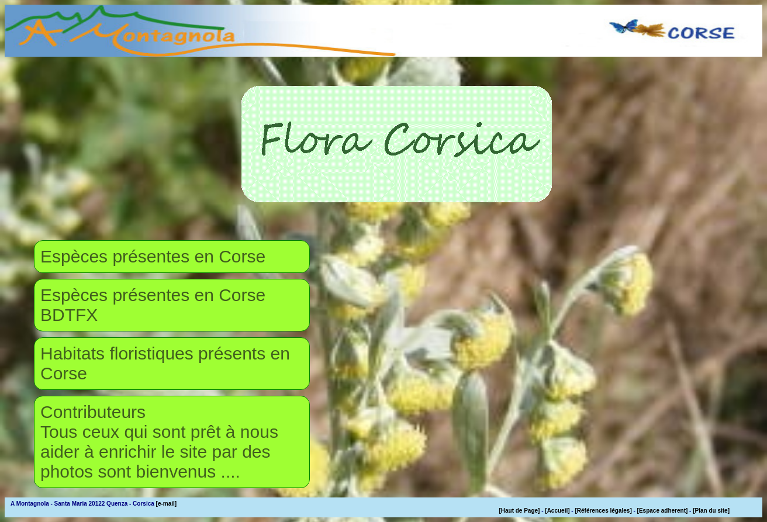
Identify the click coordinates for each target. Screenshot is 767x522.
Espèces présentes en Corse (152, 256)
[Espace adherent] (662, 510)
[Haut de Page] (519, 510)
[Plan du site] (711, 510)
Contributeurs (93, 411)
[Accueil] (557, 510)
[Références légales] (603, 510)
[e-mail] (166, 503)
